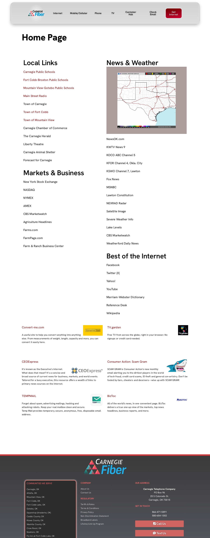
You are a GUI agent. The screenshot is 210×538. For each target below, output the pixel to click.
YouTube (112, 289)
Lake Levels (114, 227)
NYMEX (28, 198)
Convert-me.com (33, 327)
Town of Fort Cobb (35, 112)
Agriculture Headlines (37, 222)
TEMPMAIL (29, 396)
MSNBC (111, 187)
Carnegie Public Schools (39, 72)
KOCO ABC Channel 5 (120, 155)
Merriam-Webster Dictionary (125, 297)
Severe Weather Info (119, 219)
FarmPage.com (33, 238)
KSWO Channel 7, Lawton (123, 171)
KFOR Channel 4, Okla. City (124, 163)
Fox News (112, 179)
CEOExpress (30, 362)
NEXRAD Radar (116, 203)
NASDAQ (29, 190)
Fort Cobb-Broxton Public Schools (45, 80)
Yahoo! (110, 281)
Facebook (113, 265)
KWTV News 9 (115, 147)
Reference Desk (116, 305)
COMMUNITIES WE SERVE (39, 483)
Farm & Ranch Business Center (43, 246)
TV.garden (114, 327)
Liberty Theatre (33, 144)
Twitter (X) (113, 273)
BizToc (111, 396)
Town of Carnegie (35, 104)
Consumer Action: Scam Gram (127, 362)
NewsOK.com (115, 139)
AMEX (27, 206)
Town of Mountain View (38, 120)
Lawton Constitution (119, 195)
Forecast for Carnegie (37, 160)
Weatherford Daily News (122, 243)
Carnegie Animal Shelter (39, 152)
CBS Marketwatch (35, 214)
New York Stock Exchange (40, 182)
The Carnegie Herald (37, 136)
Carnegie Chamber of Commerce (45, 128)
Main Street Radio (35, 96)
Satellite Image (116, 211)
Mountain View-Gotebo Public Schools (48, 88)
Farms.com (30, 230)
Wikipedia (113, 313)
